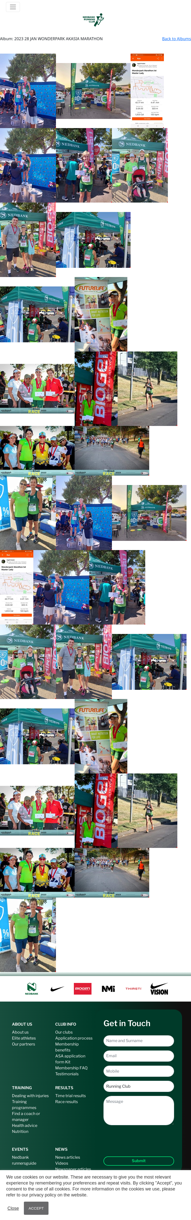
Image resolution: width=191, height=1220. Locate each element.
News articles (67, 1157)
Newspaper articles (73, 1169)
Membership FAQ (71, 1068)
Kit (67, 1062)
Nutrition (20, 1131)
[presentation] (139, 1137)
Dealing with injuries (30, 1095)
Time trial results (70, 1095)
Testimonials (67, 1074)
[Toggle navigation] (13, 7)
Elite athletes (24, 1038)
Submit (139, 1160)
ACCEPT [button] (36, 1208)
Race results (66, 1101)
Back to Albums (176, 38)
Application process (74, 1038)
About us (20, 1032)
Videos (61, 1163)
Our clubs (64, 1032)
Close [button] (13, 1208)
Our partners (23, 1044)
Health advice (24, 1125)
